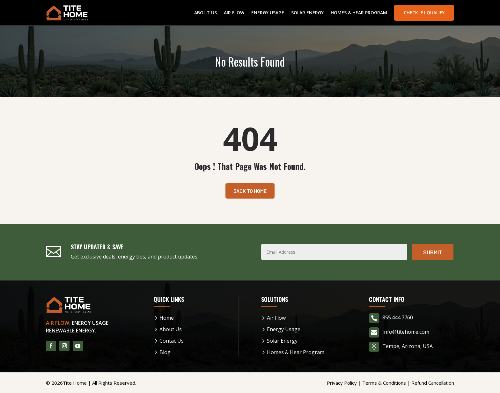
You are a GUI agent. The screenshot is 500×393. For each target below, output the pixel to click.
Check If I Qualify (424, 13)
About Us (205, 13)
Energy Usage (267, 13)
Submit (432, 252)
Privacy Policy (342, 383)
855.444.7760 (397, 317)
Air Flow (234, 13)
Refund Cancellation (432, 383)
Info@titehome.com (405, 331)
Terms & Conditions (384, 383)
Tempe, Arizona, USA (407, 346)
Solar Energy (307, 13)
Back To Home (250, 191)
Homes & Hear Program (359, 13)
